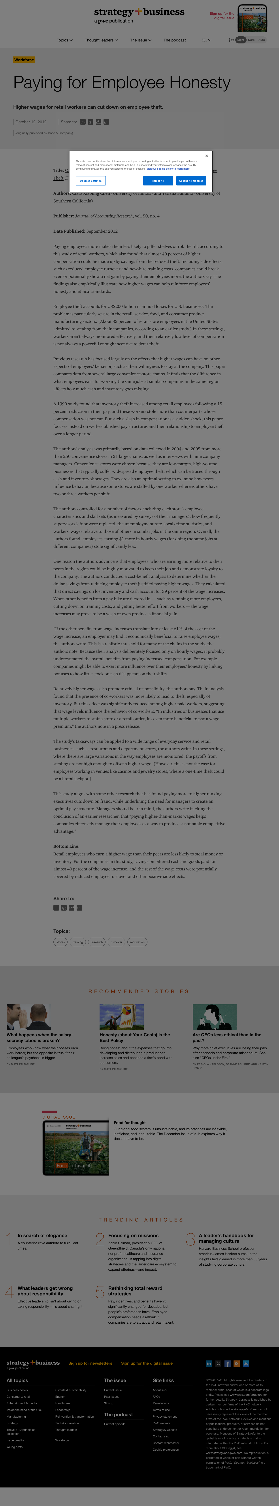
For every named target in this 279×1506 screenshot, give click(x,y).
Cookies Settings (91, 180)
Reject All (158, 180)
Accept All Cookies (191, 180)
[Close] (206, 156)
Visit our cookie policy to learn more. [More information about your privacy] (168, 168)
